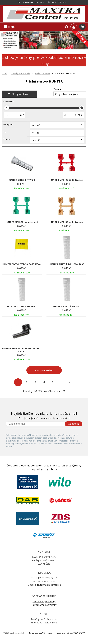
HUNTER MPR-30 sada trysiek (21, 222)
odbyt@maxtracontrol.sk (33, 2)
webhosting (58, 633)
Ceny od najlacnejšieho (67, 94)
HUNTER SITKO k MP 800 (66, 306)
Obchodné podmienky (44, 601)
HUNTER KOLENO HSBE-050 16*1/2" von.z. (21, 349)
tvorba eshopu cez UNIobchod (39, 633)
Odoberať (73, 423)
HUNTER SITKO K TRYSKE (22, 180)
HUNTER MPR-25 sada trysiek (66, 180)
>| (70, 382)
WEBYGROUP (79, 633)
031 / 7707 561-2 (59, 2)
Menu (10, 27)
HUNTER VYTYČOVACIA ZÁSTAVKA (21, 264)
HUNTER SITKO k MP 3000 (21, 306)
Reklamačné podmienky (44, 604)
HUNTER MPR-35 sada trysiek (66, 222)
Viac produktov (44, 370)
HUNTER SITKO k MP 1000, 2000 (66, 264)
